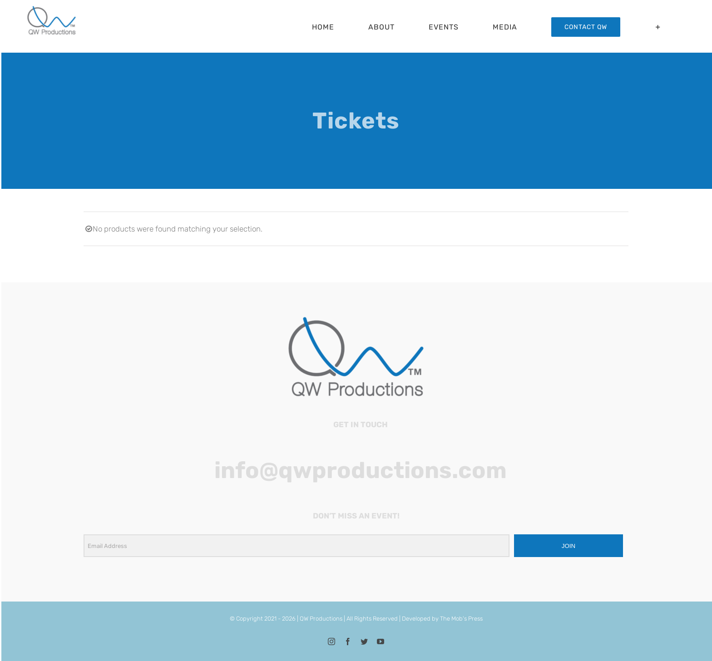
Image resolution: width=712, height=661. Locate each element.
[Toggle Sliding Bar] (658, 27)
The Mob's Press (461, 618)
